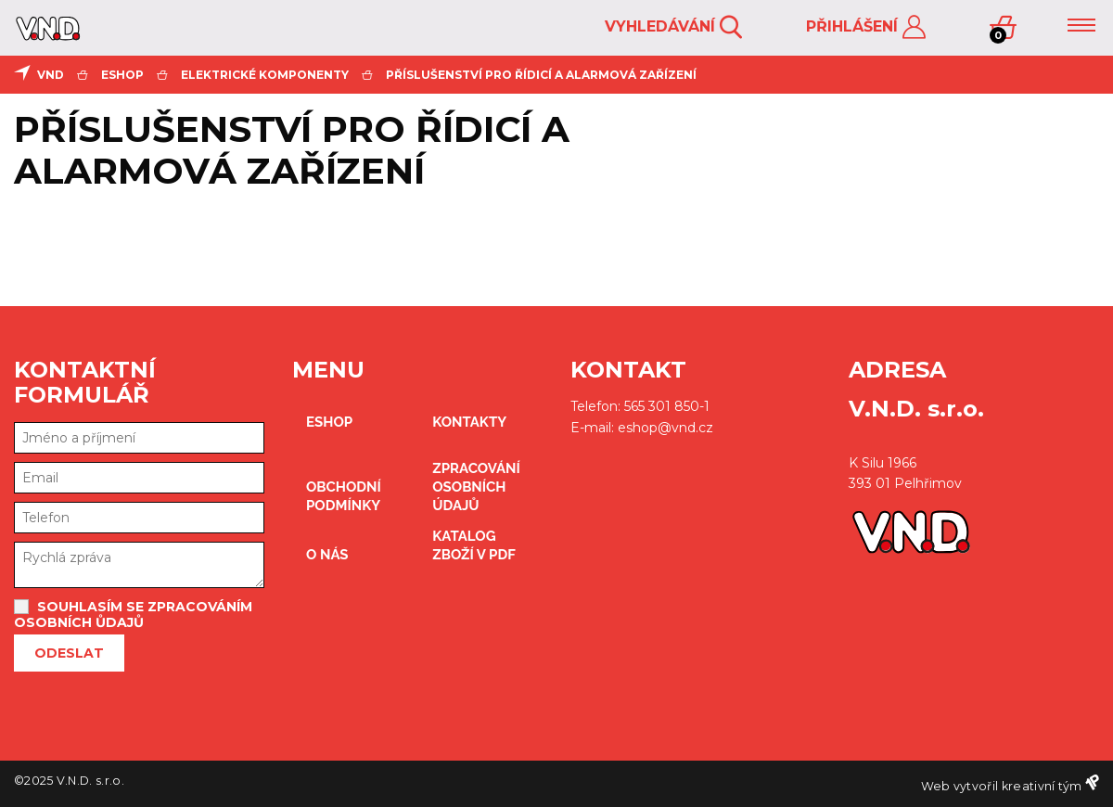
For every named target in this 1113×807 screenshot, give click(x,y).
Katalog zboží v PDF (473, 545)
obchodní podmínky (343, 496)
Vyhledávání (673, 27)
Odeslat (69, 653)
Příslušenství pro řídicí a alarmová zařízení (541, 75)
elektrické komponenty (265, 75)
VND (50, 75)
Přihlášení (866, 27)
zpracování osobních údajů (476, 487)
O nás (327, 554)
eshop (122, 75)
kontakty (469, 422)
